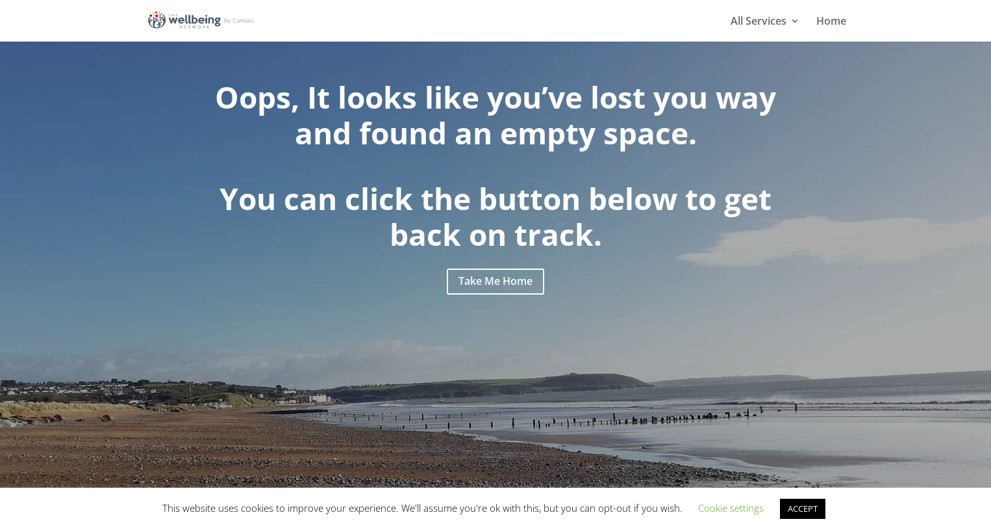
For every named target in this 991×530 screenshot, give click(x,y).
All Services (758, 22)
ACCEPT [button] (803, 508)
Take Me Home (495, 281)
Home (831, 22)
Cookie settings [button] (731, 507)
